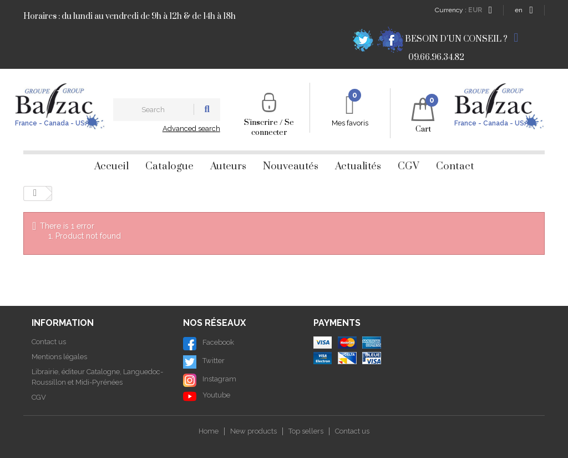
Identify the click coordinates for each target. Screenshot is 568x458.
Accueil (111, 166)
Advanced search (191, 128)
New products (253, 431)
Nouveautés (290, 166)
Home (209, 431)
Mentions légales (59, 357)
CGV (408, 166)
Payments (337, 323)
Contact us (49, 342)
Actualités (358, 166)
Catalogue (169, 166)
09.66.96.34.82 (436, 57)
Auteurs (228, 166)
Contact (455, 166)
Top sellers (305, 431)
